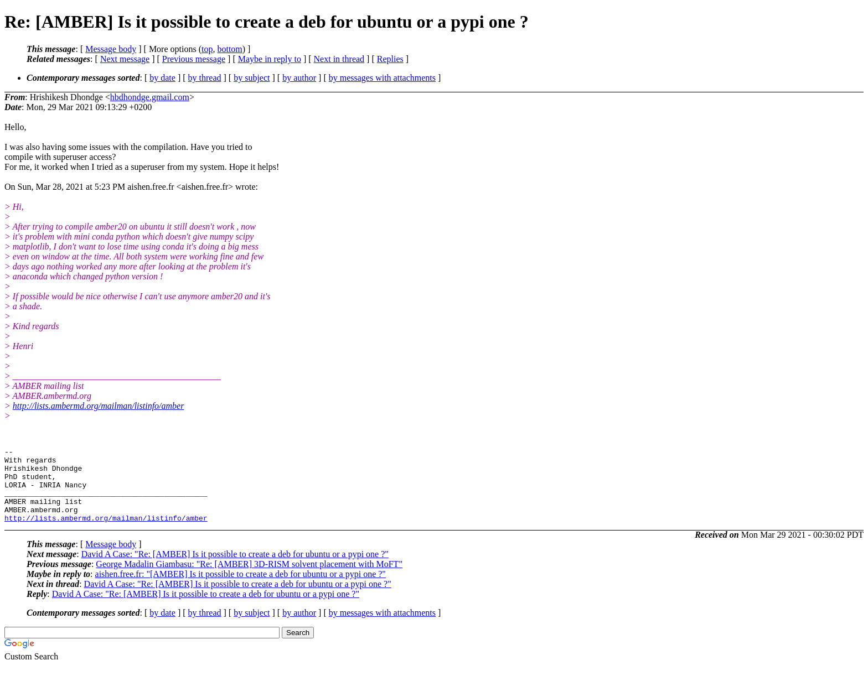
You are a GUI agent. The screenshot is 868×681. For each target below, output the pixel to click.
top (207, 49)
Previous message (193, 59)
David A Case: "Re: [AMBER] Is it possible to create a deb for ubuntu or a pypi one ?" (235, 569)
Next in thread (339, 59)
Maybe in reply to (269, 59)
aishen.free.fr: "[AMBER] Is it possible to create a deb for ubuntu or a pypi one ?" (240, 589)
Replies (390, 59)
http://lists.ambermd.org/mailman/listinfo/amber (98, 405)
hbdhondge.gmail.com (149, 97)
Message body (110, 49)
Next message (124, 59)
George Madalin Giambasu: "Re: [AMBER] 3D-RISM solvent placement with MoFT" (249, 579)
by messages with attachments (382, 77)
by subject (252, 77)
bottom (229, 49)
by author (299, 77)
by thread (204, 77)
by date (162, 77)
